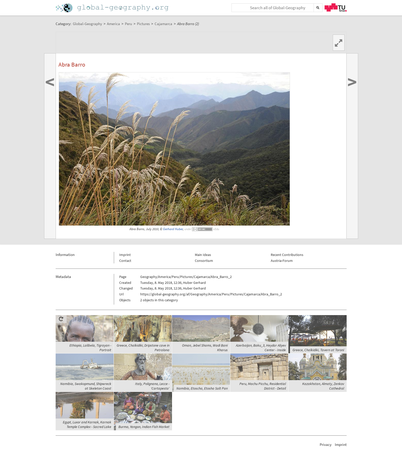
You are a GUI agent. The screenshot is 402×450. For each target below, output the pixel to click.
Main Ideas (203, 254)
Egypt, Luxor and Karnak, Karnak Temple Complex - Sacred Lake (87, 424)
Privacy (325, 444)
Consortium (204, 260)
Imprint (125, 254)
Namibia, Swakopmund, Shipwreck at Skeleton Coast (85, 386)
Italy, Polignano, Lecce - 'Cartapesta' (152, 386)
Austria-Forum (282, 260)
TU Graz (336, 7)
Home (112, 7)
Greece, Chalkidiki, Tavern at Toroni (318, 350)
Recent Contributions (287, 254)
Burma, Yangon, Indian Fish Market (143, 426)
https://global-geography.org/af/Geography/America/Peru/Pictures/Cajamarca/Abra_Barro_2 (211, 294)
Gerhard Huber (173, 229)
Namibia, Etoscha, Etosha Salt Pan (202, 388)
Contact (125, 260)
